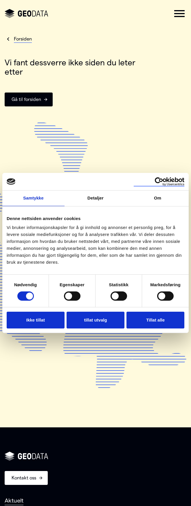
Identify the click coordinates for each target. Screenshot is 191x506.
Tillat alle (155, 319)
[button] (179, 14)
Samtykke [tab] (33, 197)
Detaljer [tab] (95, 197)
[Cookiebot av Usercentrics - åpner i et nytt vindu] (159, 181)
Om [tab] (157, 197)
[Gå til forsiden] (26, 14)
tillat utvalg (95, 319)
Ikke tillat (35, 319)
